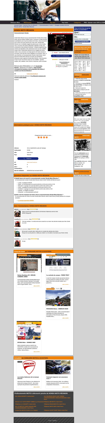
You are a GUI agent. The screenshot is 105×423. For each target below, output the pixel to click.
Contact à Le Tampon (26, 410)
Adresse (16, 148)
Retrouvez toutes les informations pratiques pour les (81, 89)
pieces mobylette (77, 122)
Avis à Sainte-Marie (24, 396)
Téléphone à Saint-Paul (55, 410)
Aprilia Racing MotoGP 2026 (79, 130)
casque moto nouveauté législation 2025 (82, 128)
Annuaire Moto (15, 22)
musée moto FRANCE (85, 120)
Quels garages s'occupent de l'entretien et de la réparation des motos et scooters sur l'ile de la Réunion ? (29, 69)
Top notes (65, 22)
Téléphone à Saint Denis (53, 401)
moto (89, 119)
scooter (84, 122)
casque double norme (85, 125)
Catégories (77, 22)
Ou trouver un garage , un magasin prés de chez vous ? (82, 85)
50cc (75, 119)
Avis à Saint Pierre (57, 398)
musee (79, 120)
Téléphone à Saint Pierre (55, 404)
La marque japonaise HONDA (26, 200)
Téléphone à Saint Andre (25, 404)
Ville (15, 152)
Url (15, 73)
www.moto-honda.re (32, 73)
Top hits (52, 22)
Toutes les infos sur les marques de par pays (82, 80)
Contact (49, 420)
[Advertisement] (76, 11)
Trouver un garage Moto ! (82, 41)
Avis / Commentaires (18, 167)
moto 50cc (76, 120)
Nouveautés (27, 22)
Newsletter (54, 420)
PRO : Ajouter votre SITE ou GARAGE (90, 22)
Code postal (17, 150)
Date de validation (19, 170)
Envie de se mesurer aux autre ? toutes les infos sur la (82, 94)
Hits (15, 164)
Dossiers (40, 22)
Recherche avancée (78, 43)
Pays (15, 154)
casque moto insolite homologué (80, 124)
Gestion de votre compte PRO (82, 175)
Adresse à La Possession (29, 401)
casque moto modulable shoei (80, 127)
